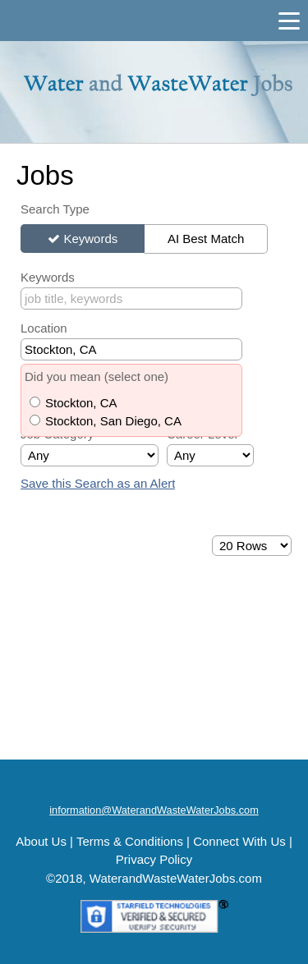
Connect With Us (239, 841)
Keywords (90, 239)
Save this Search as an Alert (98, 483)
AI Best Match (206, 239)
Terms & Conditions (129, 841)
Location (44, 328)
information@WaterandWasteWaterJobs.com (154, 810)
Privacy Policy (154, 859)
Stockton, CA (81, 403)
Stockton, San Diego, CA (113, 421)
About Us (41, 841)
